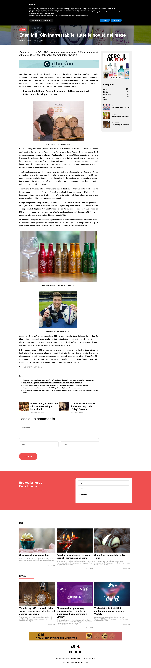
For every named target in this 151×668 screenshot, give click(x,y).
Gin (80, 483)
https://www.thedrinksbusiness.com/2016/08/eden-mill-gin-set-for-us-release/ (52, 388)
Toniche (82, 489)
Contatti (74, 662)
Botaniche (83, 495)
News (23, 30)
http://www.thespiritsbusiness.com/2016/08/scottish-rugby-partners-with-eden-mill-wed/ (55, 385)
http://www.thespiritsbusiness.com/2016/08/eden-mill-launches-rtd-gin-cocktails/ (52, 383)
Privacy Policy (83, 662)
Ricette (23, 523)
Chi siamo (66, 662)
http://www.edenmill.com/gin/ (65, 212)
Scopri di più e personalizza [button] (41, 20)
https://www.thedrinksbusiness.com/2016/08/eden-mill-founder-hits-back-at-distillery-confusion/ (58, 380)
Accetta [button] (116, 20)
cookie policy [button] (90, 10)
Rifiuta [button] (105, 20)
